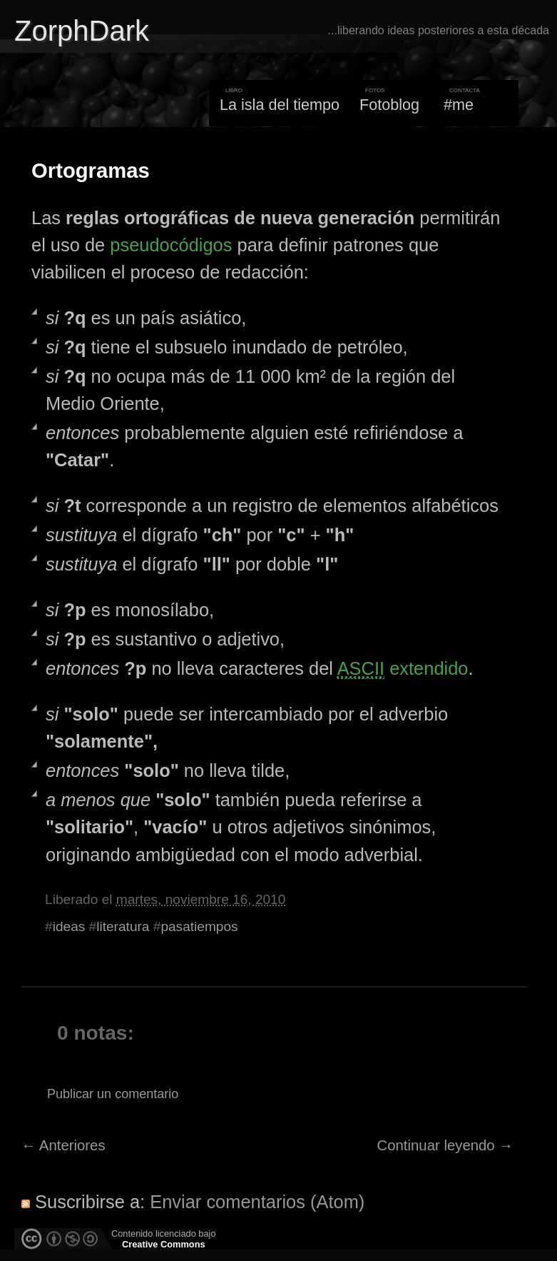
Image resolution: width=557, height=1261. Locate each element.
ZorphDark (81, 30)
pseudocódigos (171, 245)
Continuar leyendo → (445, 1145)
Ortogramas (90, 170)
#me (459, 105)
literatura (122, 926)
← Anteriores (63, 1145)
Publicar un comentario (112, 1094)
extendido (403, 668)
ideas (69, 926)
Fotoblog (389, 105)
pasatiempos (198, 926)
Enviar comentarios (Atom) (257, 1202)
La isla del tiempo (279, 105)
